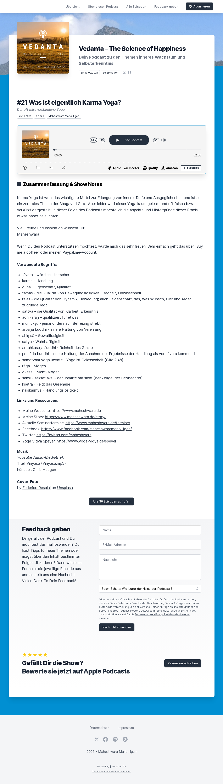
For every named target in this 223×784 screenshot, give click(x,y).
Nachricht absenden (116, 627)
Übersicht (73, 6)
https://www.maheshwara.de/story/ (75, 417)
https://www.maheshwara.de (76, 410)
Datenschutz (99, 728)
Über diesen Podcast (103, 6)
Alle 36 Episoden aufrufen (111, 501)
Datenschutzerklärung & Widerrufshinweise (162, 614)
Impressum (126, 728)
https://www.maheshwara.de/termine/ (98, 423)
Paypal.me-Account (79, 252)
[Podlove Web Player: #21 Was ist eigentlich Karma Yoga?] (111, 149)
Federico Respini (36, 487)
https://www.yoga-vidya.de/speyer (86, 441)
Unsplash (65, 487)
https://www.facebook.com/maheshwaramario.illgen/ (86, 429)
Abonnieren (199, 6)
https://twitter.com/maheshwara (64, 435)
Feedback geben (166, 6)
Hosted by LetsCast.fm (111, 766)
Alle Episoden (136, 6)
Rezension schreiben (183, 663)
